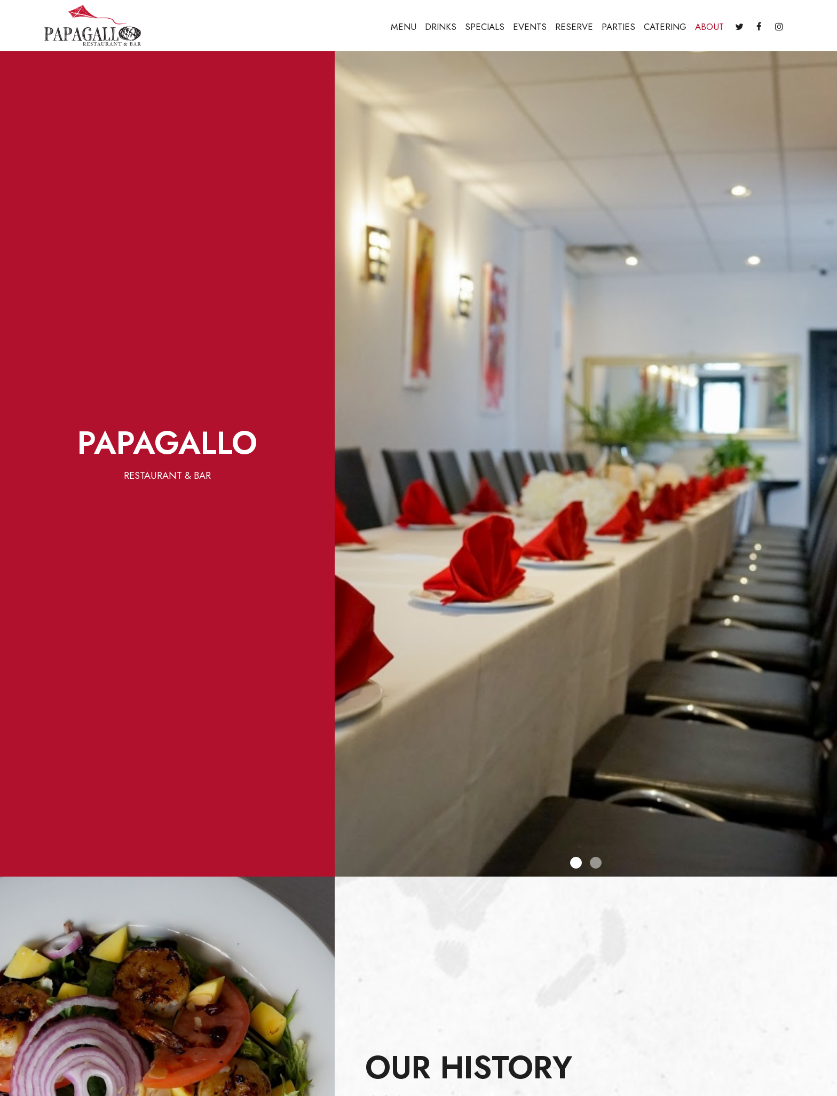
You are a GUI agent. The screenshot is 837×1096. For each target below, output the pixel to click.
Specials (484, 26)
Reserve (574, 26)
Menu (403, 26)
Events (530, 26)
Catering (665, 26)
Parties (618, 26)
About (709, 26)
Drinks (440, 26)
